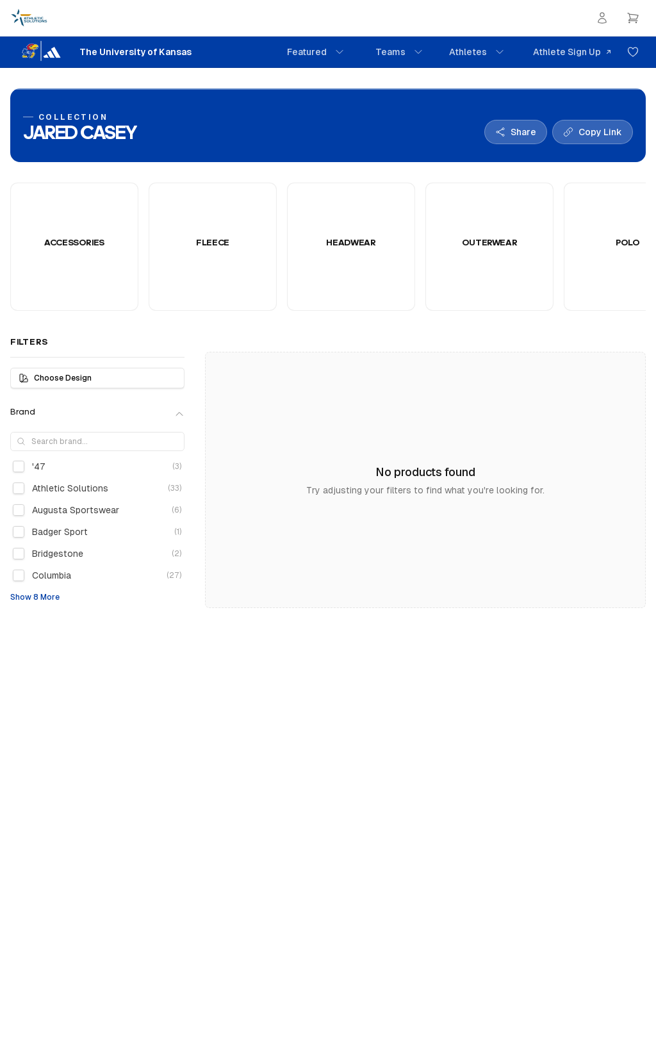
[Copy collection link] (592, 132)
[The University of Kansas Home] (101, 52)
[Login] (602, 18)
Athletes (477, 52)
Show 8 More (35, 597)
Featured (316, 52)
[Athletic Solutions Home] (29, 18)
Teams (399, 52)
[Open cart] (633, 18)
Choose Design (55, 378)
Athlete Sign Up (572, 52)
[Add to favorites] (633, 52)
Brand (97, 413)
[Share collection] (515, 132)
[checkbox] (18, 466)
